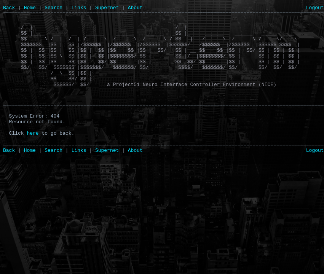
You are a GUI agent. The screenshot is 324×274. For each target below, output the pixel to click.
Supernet (107, 8)
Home (30, 8)
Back (9, 8)
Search (53, 8)
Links (78, 8)
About (135, 8)
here (32, 159)
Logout (315, 8)
